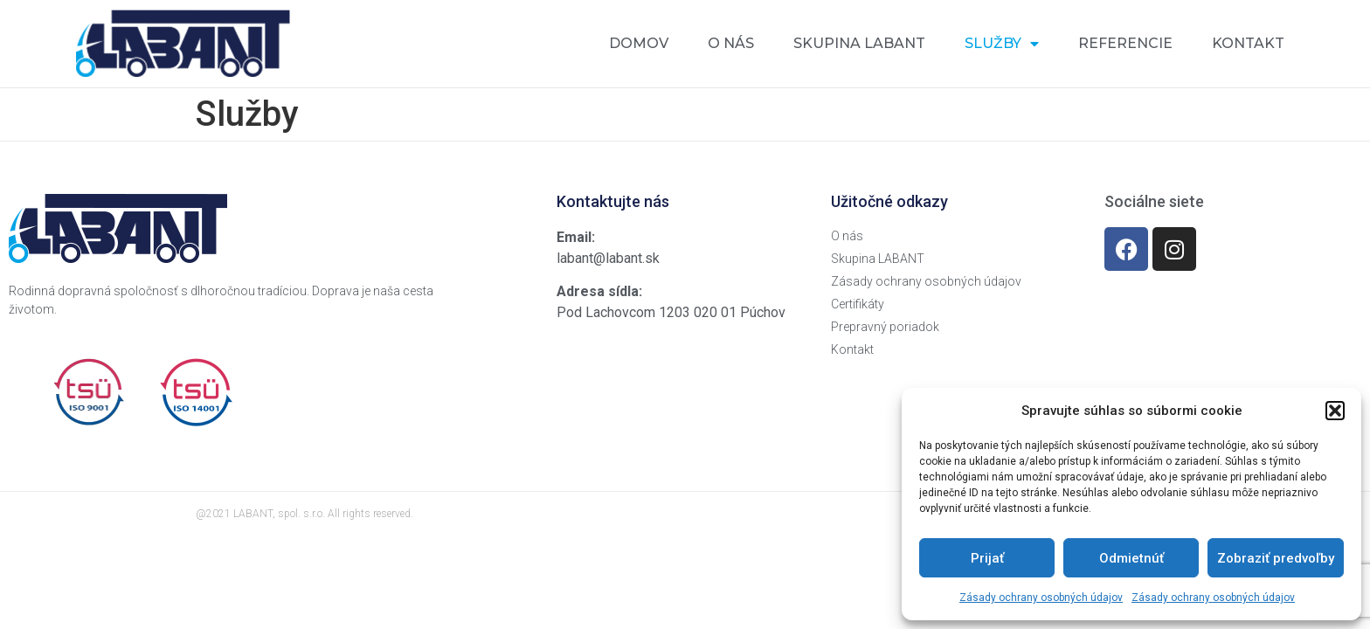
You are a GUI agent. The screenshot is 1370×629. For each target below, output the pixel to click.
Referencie (1125, 43)
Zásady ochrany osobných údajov (1041, 597)
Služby (1002, 43)
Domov (638, 43)
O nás (731, 43)
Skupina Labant (859, 43)
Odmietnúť (1131, 558)
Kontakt (1248, 43)
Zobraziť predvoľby (1275, 558)
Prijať (987, 558)
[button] (1335, 410)
